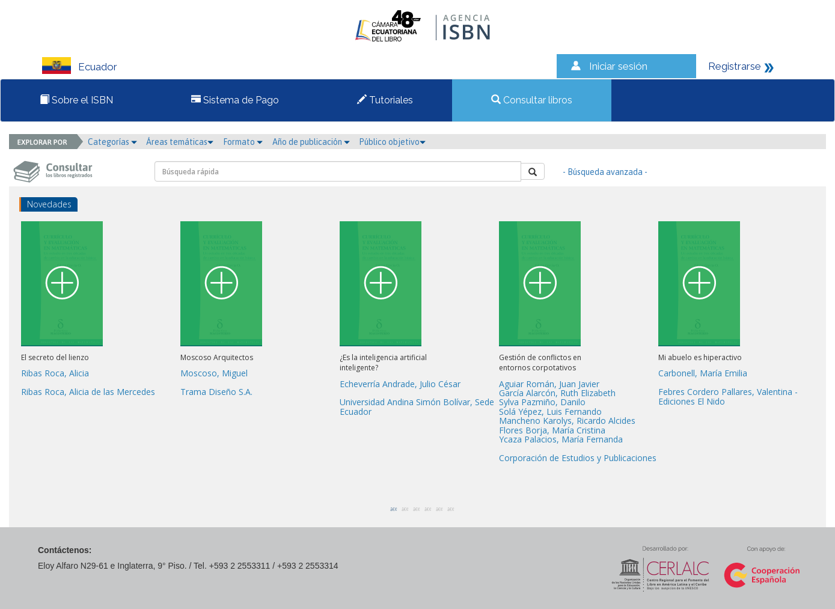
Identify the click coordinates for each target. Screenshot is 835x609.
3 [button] (414, 509)
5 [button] (436, 509)
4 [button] (425, 509)
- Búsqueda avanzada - (605, 172)
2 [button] (402, 509)
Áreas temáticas (179, 142)
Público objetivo (392, 142)
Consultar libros (531, 100)
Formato (243, 142)
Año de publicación (311, 142)
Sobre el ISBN (76, 100)
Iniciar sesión (618, 66)
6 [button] (448, 509)
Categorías (112, 142)
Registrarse (734, 66)
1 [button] (391, 509)
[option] (100, 311)
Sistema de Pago (235, 100)
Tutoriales (385, 100)
